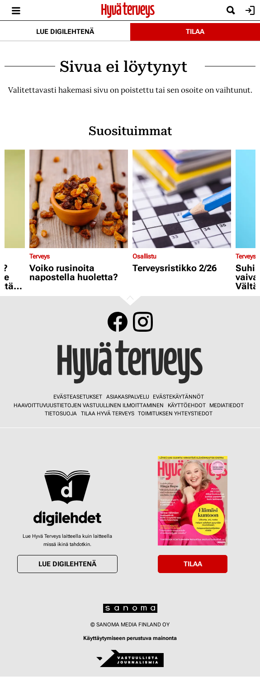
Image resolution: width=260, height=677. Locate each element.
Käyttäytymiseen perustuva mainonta (130, 638)
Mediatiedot (226, 405)
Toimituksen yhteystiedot (175, 413)
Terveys (39, 256)
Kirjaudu (249, 10)
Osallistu (144, 256)
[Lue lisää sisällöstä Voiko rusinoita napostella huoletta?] (78, 199)
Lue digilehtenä (65, 32)
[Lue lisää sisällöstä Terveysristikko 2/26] (181, 199)
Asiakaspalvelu (127, 397)
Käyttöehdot (187, 405)
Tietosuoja (61, 413)
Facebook (118, 322)
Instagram (143, 322)
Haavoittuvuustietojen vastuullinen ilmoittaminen (89, 405)
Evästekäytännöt (178, 397)
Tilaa (195, 32)
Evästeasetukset (77, 397)
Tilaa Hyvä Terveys (107, 413)
